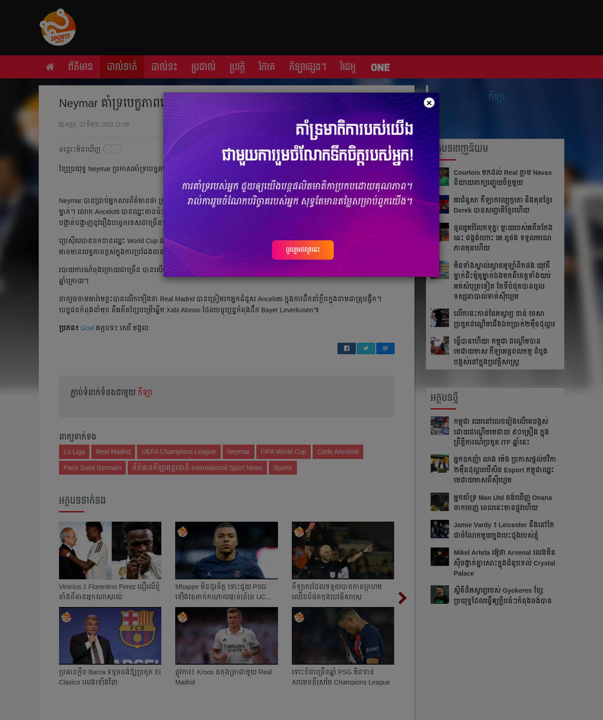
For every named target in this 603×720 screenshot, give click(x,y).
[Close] (429, 102)
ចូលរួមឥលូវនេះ (303, 249)
